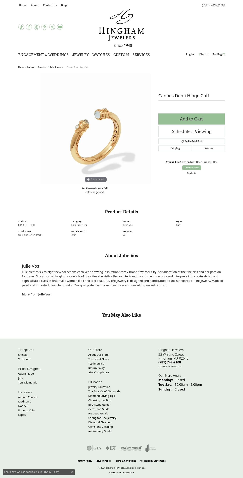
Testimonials (96, 363)
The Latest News (98, 359)
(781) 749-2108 (94, 192)
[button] (34, 5)
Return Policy (96, 368)
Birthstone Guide (99, 404)
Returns (208, 148)
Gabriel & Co (26, 373)
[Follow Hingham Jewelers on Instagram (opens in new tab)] (37, 27)
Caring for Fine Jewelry (102, 418)
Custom (121, 54)
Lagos (22, 414)
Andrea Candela (28, 397)
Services (141, 54)
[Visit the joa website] (150, 448)
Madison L (24, 401)
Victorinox (24, 359)
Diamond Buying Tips (101, 396)
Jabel (21, 378)
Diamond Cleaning (99, 422)
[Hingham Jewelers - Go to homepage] (121, 28)
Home (21, 67)
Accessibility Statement (152, 460)
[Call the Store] (169, 362)
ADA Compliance (98, 372)
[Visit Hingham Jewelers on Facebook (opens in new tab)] (29, 27)
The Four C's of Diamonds (104, 391)
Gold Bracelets (56, 67)
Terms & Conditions (125, 460)
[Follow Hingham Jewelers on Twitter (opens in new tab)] (52, 27)
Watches (101, 54)
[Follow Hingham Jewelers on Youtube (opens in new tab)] (60, 27)
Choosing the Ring (99, 400)
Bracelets (42, 67)
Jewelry (80, 54)
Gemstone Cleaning (100, 426)
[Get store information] (170, 366)
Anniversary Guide (99, 431)
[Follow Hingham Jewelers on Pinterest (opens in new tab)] (44, 27)
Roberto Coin (26, 410)
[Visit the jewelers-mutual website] (131, 448)
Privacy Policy (103, 460)
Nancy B (23, 406)
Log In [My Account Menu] (190, 55)
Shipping (175, 148)
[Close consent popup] (72, 472)
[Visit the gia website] (94, 448)
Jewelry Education (99, 387)
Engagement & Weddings (43, 54)
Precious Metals (98, 413)
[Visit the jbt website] (111, 448)
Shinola (22, 354)
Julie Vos (128, 225)
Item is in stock (191, 167)
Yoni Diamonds (27, 382)
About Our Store (98, 354)
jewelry (30, 67)
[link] (22, 5)
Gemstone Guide (98, 409)
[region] (95, 128)
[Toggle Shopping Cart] (219, 54)
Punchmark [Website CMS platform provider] (128, 472)
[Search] (203, 54)
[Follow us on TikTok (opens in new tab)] (21, 27)
